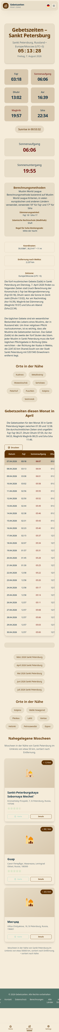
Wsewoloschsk (20, 382)
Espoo (47, 726)
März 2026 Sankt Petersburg (30, 657)
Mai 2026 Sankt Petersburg (29, 673)
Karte (18, 816)
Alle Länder (50, 1001)
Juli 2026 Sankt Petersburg (29, 689)
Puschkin (30, 391)
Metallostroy (37, 374)
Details (41, 816)
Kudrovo (20, 374)
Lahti (30, 718)
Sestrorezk (29, 399)
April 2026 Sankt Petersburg (29, 665)
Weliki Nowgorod (37, 710)
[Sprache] (48, 6)
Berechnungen (36, 999)
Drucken (13, 447)
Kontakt (8, 999)
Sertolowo (40, 382)
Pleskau (16, 718)
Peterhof (14, 391)
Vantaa (43, 718)
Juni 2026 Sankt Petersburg (29, 681)
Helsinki (12, 726)
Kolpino (45, 391)
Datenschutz (21, 999)
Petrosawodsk (30, 726)
